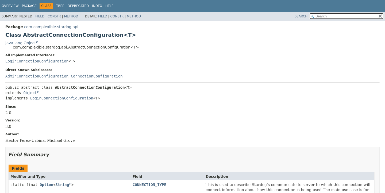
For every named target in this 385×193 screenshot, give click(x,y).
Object (30, 93)
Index (97, 6)
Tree (60, 6)
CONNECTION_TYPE (149, 185)
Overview (10, 6)
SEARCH (301, 16)
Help (109, 6)
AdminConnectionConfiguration (36, 76)
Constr (54, 16)
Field (39, 16)
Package (29, 6)
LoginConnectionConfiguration (36, 61)
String (62, 185)
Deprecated (78, 6)
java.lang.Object (20, 43)
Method (71, 16)
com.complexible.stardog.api (51, 27)
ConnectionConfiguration (97, 76)
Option (46, 185)
